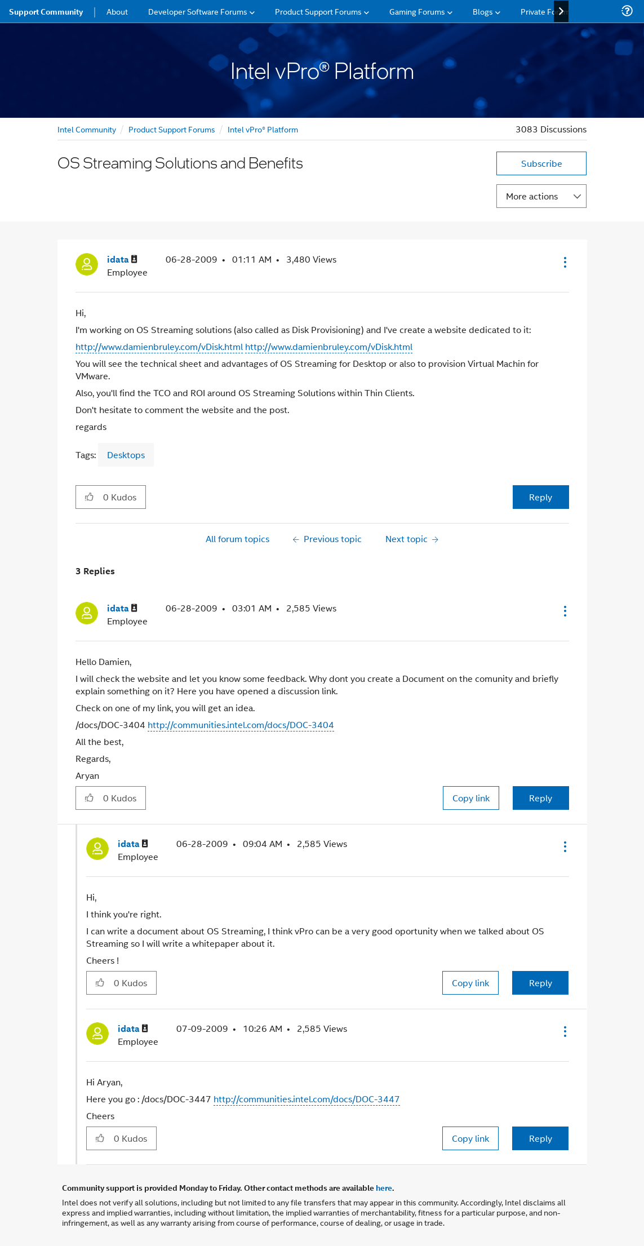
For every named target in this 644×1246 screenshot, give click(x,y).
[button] (564, 262)
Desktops (126, 454)
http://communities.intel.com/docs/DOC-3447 (307, 1098)
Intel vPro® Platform (263, 129)
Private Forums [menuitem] (547, 11)
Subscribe (541, 163)
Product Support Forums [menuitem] (318, 11)
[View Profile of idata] (122, 259)
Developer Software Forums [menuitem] (197, 11)
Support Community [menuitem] (46, 11)
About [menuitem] (117, 11)
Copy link (471, 797)
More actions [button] (532, 195)
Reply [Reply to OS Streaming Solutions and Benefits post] (540, 496)
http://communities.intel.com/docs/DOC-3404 (241, 724)
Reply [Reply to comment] (540, 797)
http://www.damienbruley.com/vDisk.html (159, 346)
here (384, 1187)
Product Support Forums (171, 129)
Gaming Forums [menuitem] (417, 11)
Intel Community (86, 129)
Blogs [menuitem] (483, 11)
